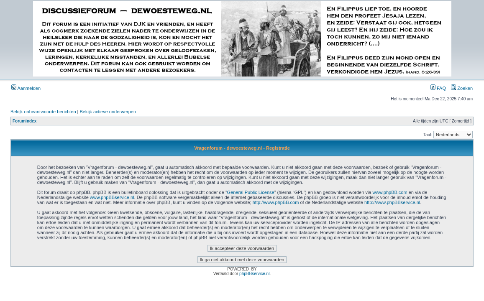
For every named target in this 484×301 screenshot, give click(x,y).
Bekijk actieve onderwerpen (108, 111)
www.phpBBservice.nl (112, 197)
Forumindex (24, 121)
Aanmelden (26, 88)
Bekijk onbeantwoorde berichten (43, 111)
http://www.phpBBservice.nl (392, 202)
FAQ (438, 88)
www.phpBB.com (390, 192)
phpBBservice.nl (254, 273)
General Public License (250, 192)
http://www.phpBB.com (276, 202)
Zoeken (462, 88)
